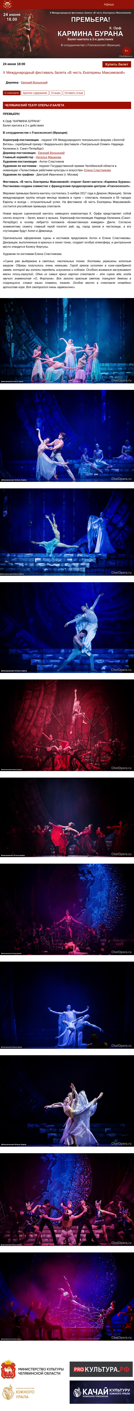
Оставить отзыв (74, 92)
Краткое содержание (35, 92)
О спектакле (12, 92)
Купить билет (116, 64)
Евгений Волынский (34, 82)
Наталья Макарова (48, 157)
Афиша (109, 4)
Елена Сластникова (97, 170)
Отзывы (55, 92)
